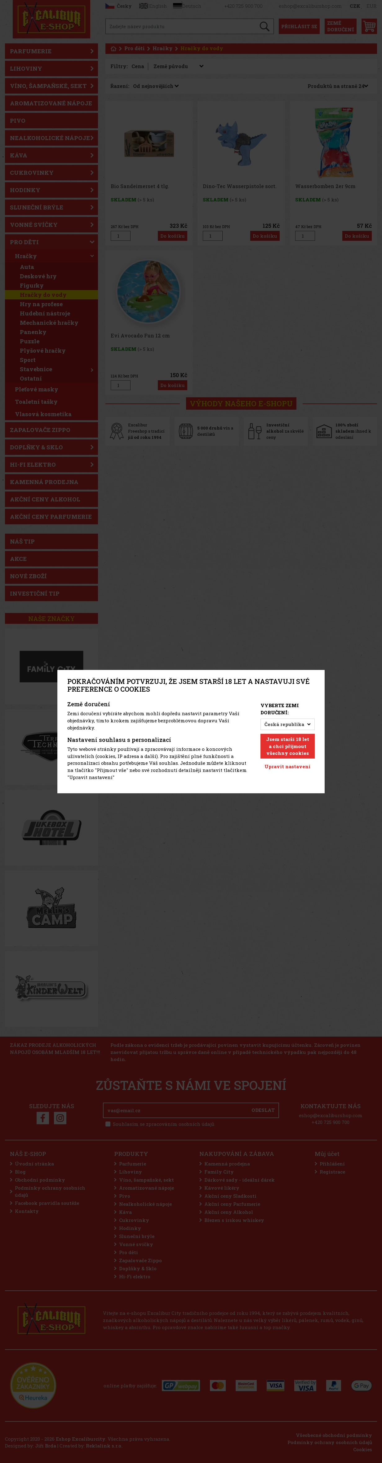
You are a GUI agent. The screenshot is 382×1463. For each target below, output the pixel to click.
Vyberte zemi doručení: (279, 709)
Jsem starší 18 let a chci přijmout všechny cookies (287, 746)
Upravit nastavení (287, 766)
